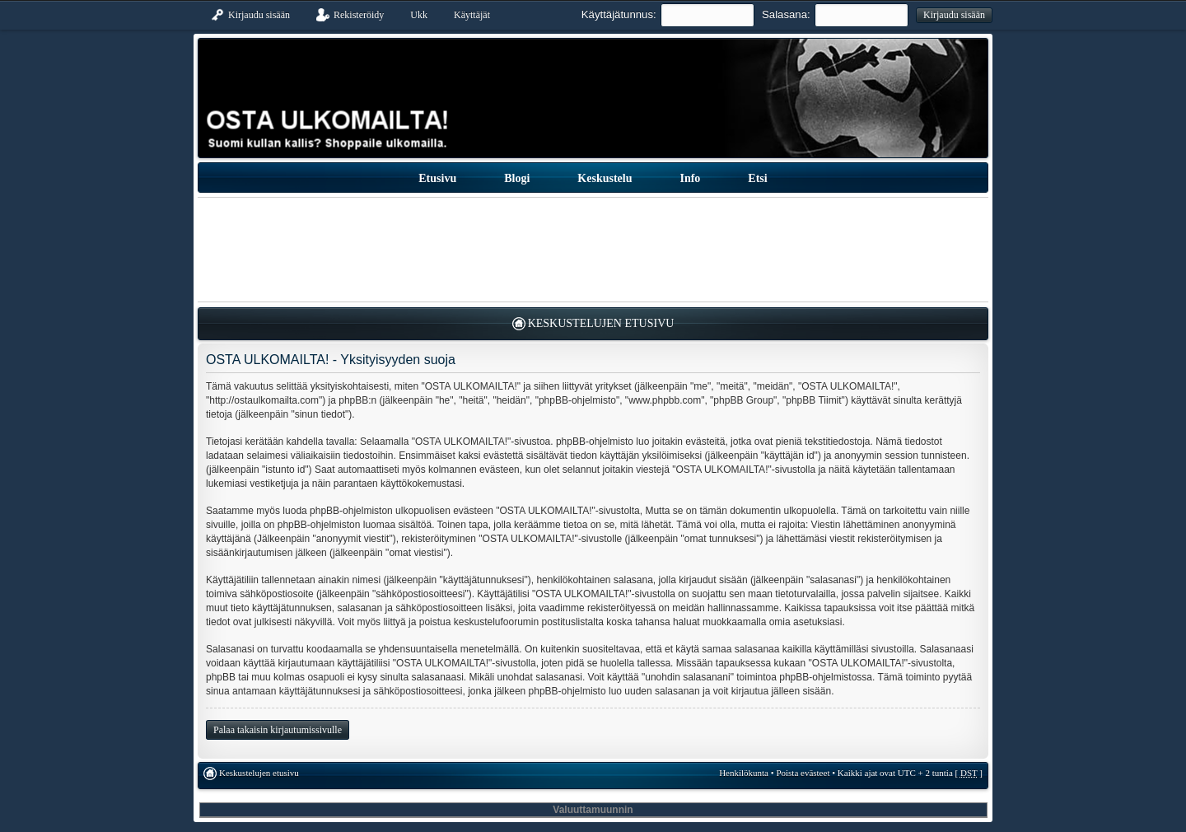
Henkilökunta (743, 773)
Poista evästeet (802, 773)
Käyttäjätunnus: (618, 14)
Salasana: (786, 14)
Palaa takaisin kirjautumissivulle (277, 730)
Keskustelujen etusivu (601, 323)
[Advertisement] (593, 250)
